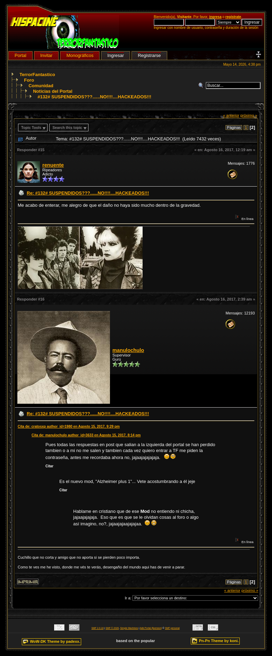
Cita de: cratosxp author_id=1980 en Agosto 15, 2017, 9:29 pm (69, 426)
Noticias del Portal (52, 91)
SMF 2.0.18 (98, 628)
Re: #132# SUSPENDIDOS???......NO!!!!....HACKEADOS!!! (88, 193)
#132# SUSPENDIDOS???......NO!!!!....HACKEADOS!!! (94, 96)
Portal (20, 55)
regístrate (233, 17)
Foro (29, 80)
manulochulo (128, 350)
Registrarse (149, 55)
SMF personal (172, 628)
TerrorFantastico (37, 74)
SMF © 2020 (112, 628)
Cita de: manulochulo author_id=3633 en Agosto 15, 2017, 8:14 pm (86, 435)
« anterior (231, 115)
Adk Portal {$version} (151, 628)
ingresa (215, 17)
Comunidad (40, 85)
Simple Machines (129, 628)
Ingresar (115, 55)
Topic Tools (31, 127)
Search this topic (67, 127)
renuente (53, 165)
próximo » (248, 115)
